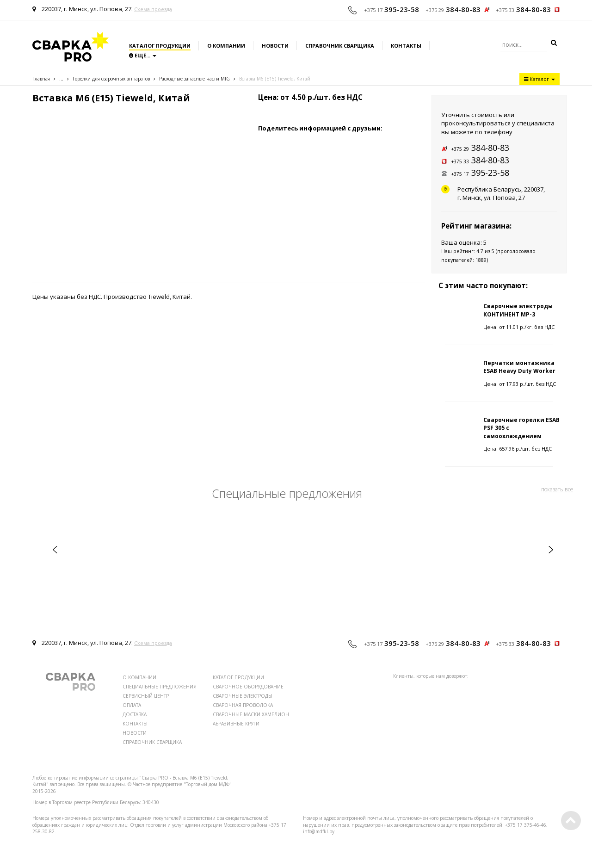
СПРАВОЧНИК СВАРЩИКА (152, 742)
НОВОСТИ (135, 733)
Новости (275, 45)
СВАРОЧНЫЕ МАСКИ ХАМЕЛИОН (251, 714)
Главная (41, 78)
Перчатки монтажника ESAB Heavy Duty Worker (519, 367)
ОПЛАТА (132, 705)
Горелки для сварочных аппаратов (111, 78)
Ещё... (142, 55)
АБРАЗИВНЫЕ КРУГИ (236, 723)
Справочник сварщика (339, 45)
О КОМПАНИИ (139, 677)
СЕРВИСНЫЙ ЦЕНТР (146, 696)
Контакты (406, 45)
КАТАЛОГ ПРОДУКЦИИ (238, 677)
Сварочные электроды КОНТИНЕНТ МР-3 (518, 310)
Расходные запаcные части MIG (194, 78)
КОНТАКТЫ (135, 723)
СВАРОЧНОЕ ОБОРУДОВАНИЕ (248, 686)
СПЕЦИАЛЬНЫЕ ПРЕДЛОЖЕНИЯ (160, 686)
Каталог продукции (160, 45)
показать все (557, 489)
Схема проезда (153, 9)
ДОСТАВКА (135, 714)
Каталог (539, 78)
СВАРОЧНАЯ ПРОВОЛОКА (243, 705)
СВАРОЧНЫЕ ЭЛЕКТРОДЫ (242, 696)
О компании (226, 45)
